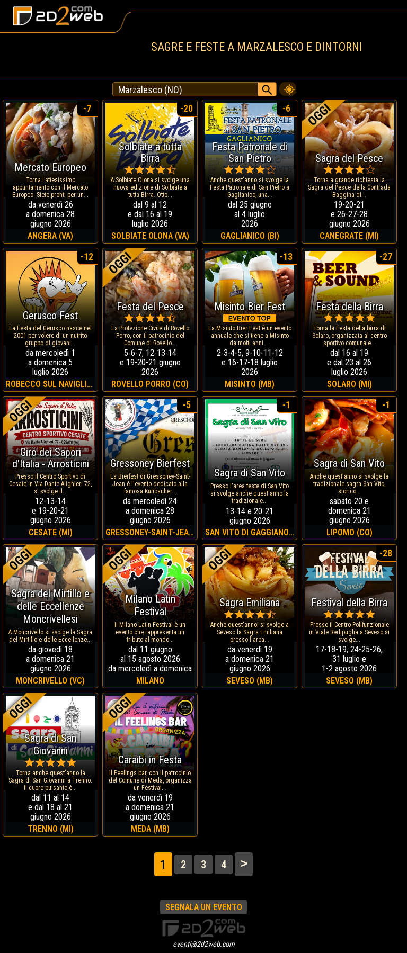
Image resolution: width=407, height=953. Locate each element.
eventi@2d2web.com (204, 944)
